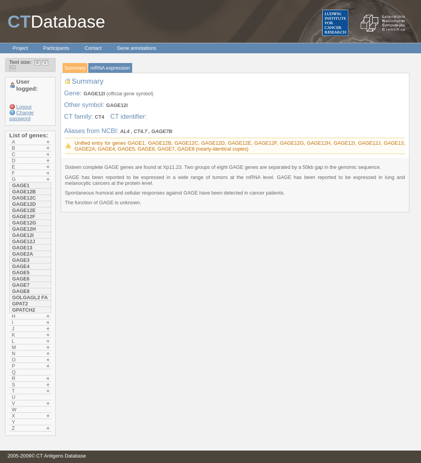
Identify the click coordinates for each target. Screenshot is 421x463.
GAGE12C (24, 198)
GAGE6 (21, 279)
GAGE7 (21, 285)
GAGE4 (21, 266)
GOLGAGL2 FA (30, 297)
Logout (23, 107)
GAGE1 (21, 185)
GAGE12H (24, 229)
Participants (56, 48)
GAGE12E (23, 210)
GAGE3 (21, 260)
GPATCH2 (23, 310)
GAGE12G (24, 223)
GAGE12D (24, 204)
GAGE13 (22, 248)
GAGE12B (24, 192)
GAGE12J (23, 241)
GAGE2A (22, 254)
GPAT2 (20, 304)
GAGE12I (22, 235)
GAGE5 (21, 272)
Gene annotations (136, 48)
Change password (21, 115)
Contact (92, 48)
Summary (75, 68)
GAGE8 (21, 291)
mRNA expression (110, 68)
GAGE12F (23, 216)
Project (20, 48)
